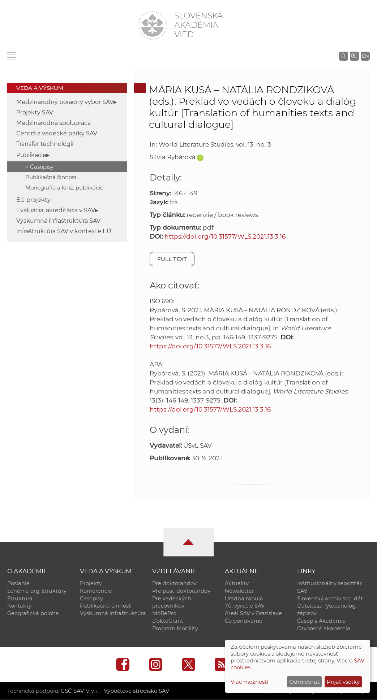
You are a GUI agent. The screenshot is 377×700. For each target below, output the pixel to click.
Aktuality (237, 583)
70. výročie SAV (245, 606)
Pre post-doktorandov (181, 591)
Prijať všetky (343, 681)
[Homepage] (152, 25)
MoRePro (164, 613)
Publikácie (31, 155)
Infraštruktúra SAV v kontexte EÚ (63, 231)
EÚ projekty (33, 199)
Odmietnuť (304, 681)
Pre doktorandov (174, 583)
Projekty (91, 583)
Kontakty (19, 606)
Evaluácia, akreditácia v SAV (55, 210)
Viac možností (249, 681)
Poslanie (18, 583)
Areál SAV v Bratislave (253, 613)
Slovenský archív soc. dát (330, 598)
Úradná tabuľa (244, 598)
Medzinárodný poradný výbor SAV (64, 102)
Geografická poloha (33, 613)
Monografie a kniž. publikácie (64, 187)
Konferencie (96, 591)
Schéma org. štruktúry (37, 591)
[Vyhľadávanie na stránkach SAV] (343, 56)
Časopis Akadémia (321, 621)
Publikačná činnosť (51, 177)
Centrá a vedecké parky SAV (56, 133)
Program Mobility (175, 629)
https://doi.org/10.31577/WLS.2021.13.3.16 (225, 236)
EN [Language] (365, 56)
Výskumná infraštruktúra (113, 613)
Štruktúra (20, 598)
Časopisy (41, 166)
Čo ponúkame (243, 621)
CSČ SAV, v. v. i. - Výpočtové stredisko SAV (115, 691)
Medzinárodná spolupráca (53, 122)
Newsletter (239, 591)
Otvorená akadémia (323, 629)
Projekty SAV (34, 112)
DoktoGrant (167, 621)
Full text (172, 259)
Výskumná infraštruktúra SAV (58, 220)
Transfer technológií (44, 143)
